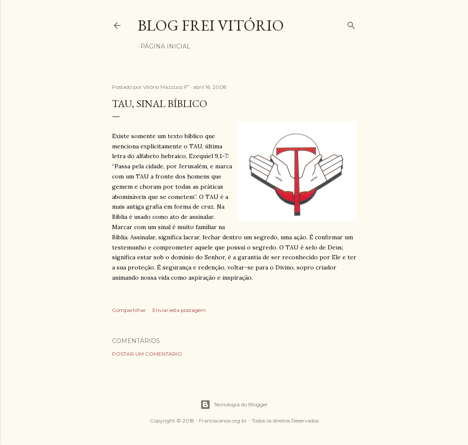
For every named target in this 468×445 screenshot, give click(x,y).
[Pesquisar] (351, 23)
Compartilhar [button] (129, 310)
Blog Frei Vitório (210, 25)
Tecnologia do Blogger (234, 405)
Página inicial (165, 46)
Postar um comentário (147, 354)
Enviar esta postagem (179, 310)
